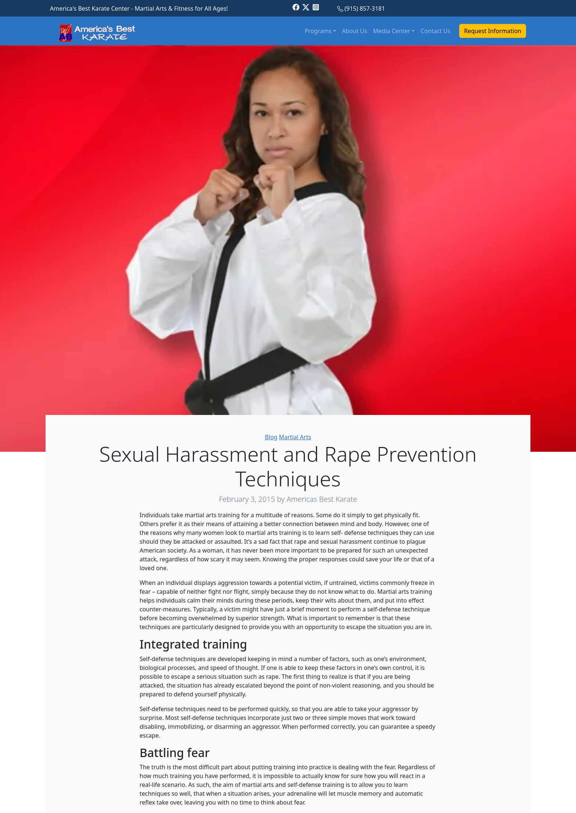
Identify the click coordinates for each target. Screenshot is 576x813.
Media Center (391, 31)
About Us (354, 31)
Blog (271, 437)
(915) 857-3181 (365, 8)
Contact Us (435, 31)
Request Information (492, 31)
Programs (318, 31)
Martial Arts (295, 437)
